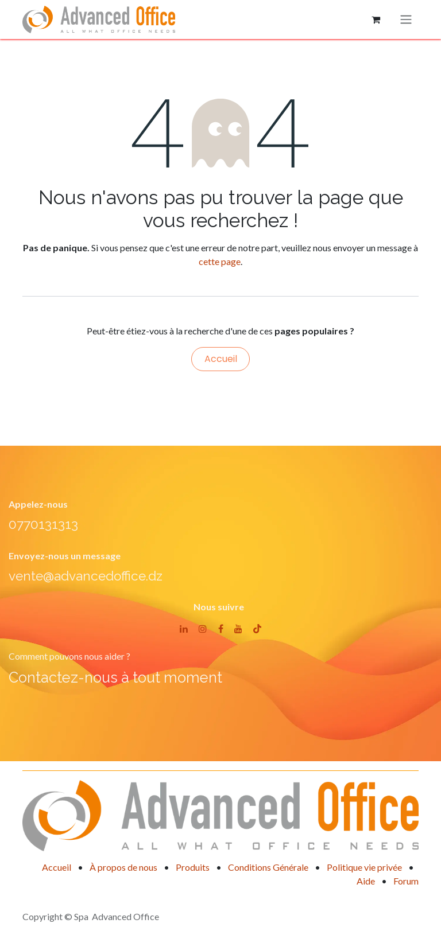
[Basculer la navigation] (406, 20)
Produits (193, 867)
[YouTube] (238, 628)
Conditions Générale (268, 867)
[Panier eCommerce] (375, 19)
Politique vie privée (364, 867)
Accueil (220, 358)
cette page (220, 261)
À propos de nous (123, 867)
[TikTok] (257, 628)
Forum (406, 880)
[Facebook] (220, 628)
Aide (366, 880)
